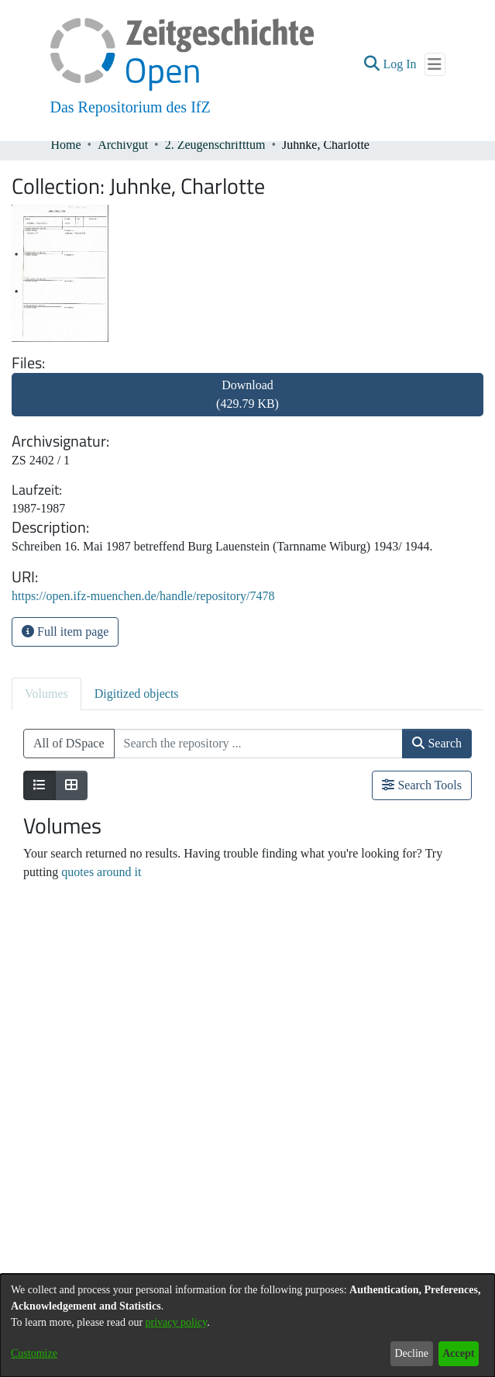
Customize (34, 1353)
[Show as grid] (71, 785)
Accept (458, 1353)
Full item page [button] (65, 631)
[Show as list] (39, 785)
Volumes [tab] (46, 693)
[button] (371, 64)
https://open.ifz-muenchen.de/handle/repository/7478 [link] (143, 595)
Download (247, 394)
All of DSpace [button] (69, 743)
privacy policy (177, 1322)
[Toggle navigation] (435, 64)
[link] (247, 403)
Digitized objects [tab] (137, 693)
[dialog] (247, 1325)
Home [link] (66, 144)
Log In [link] (400, 64)
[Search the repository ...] (259, 743)
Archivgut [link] (123, 144)
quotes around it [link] (101, 871)
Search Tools (422, 785)
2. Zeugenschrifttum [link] (215, 144)
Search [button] (437, 743)
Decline (411, 1353)
